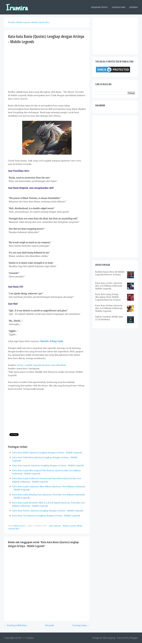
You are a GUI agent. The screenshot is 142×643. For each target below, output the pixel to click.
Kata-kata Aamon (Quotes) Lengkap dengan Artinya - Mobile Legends (48, 465)
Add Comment (55, 525)
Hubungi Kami (118, 7)
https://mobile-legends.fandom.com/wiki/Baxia (41, 365)
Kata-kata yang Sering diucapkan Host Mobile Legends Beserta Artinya (108, 297)
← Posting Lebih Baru (15, 625)
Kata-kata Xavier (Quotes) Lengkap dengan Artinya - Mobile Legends (47, 510)
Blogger (134, 637)
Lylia (60, 341)
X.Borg (53, 341)
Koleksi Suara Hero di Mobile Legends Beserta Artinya (109, 273)
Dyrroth (44, 341)
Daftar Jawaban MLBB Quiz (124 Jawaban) (109, 318)
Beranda (133, 7)
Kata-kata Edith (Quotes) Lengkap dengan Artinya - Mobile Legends (47, 452)
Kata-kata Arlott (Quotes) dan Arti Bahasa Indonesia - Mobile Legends (109, 285)
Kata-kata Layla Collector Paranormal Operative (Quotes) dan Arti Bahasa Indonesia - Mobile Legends (46, 480)
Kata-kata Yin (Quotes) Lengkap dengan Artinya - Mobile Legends (46, 515)
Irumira (30, 637)
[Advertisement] (47, 67)
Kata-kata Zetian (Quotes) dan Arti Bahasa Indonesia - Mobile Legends (109, 308)
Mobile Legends (69, 525)
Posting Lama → (81, 625)
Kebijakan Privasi (99, 7)
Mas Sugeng (109, 637)
